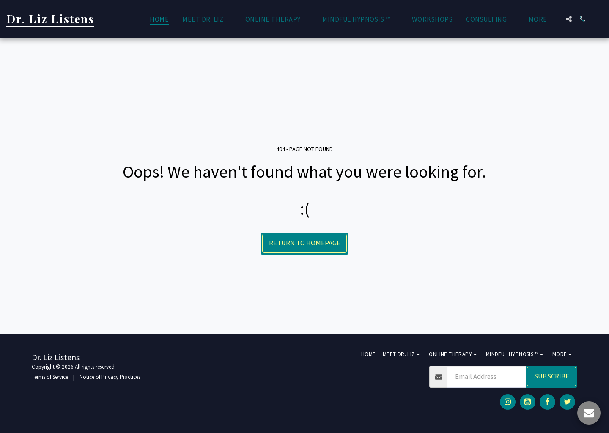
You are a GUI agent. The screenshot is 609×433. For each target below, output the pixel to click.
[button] (207, 19)
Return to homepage (304, 242)
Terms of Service (50, 377)
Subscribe (551, 376)
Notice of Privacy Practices (110, 377)
